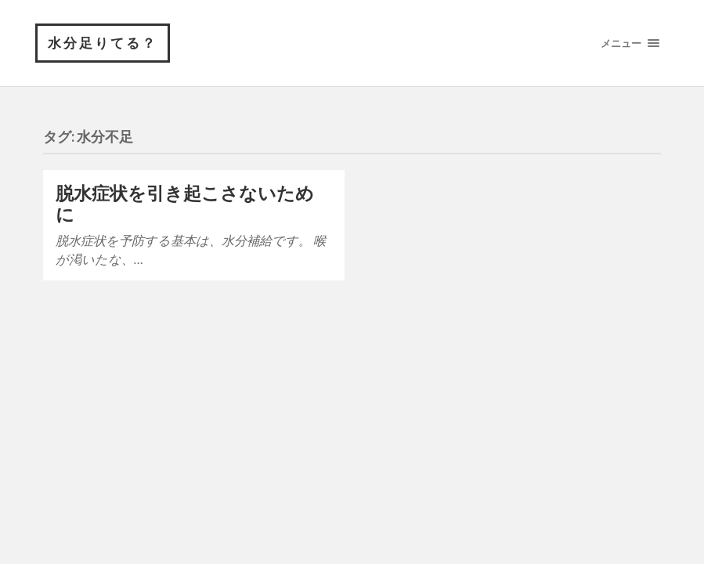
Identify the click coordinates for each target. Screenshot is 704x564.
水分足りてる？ (102, 42)
